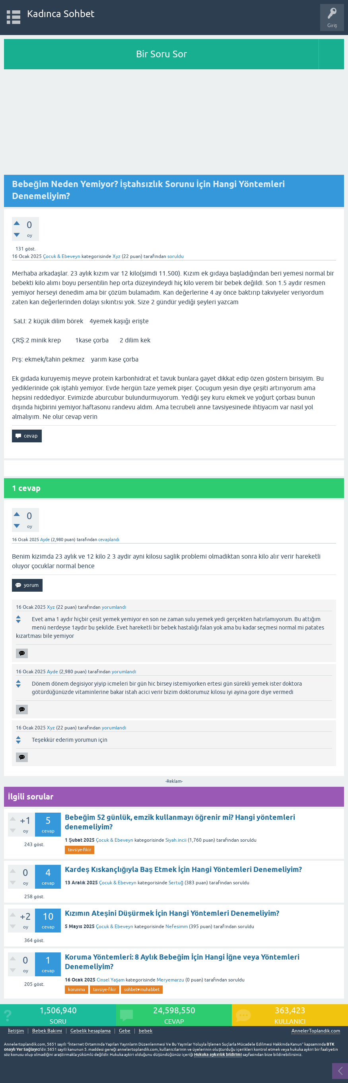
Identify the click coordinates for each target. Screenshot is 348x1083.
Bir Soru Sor (161, 54)
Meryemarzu (170, 980)
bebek (145, 1031)
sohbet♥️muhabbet (141, 989)
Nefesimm (176, 926)
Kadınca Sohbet (61, 13)
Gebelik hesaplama (90, 1031)
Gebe (124, 1031)
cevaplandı (108, 539)
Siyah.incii (176, 840)
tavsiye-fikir (79, 849)
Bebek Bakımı (47, 1031)
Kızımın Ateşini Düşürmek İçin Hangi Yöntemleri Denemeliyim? (172, 913)
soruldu (175, 256)
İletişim (16, 1031)
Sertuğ (176, 883)
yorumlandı (114, 607)
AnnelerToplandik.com (316, 1031)
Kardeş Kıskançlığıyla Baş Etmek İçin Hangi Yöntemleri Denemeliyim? (183, 869)
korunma (76, 989)
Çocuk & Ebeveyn (61, 256)
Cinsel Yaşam (110, 980)
